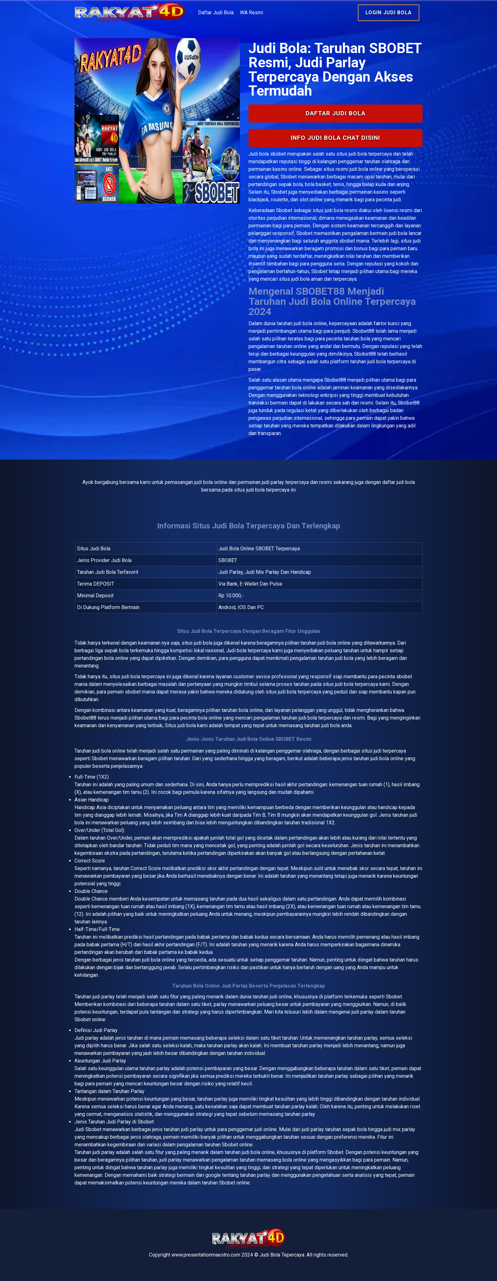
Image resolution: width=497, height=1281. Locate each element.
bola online (113, 751)
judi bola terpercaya (143, 677)
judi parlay (104, 997)
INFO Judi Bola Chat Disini (335, 137)
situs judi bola (328, 210)
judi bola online (310, 323)
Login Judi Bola (388, 13)
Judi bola (258, 154)
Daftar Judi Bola (216, 13)
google (213, 1175)
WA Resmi (251, 13)
